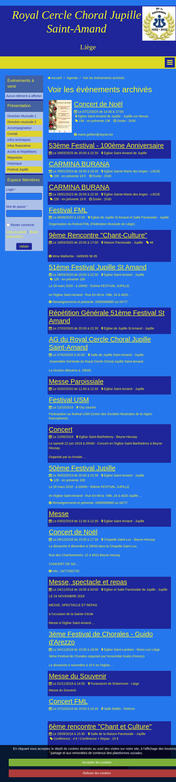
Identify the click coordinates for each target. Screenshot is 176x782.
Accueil (56, 78)
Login (10, 189)
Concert (60, 429)
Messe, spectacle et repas (88, 582)
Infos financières (19, 145)
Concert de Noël (98, 104)
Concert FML (68, 701)
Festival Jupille (17, 169)
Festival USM (69, 399)
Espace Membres (23, 180)
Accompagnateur (19, 128)
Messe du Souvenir (78, 676)
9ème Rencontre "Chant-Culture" (98, 235)
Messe (59, 513)
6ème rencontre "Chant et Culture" (100, 726)
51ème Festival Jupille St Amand (97, 267)
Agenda (72, 78)
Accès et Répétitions (22, 151)
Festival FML (68, 210)
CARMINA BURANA (79, 164)
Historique (14, 163)
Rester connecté (20, 225)
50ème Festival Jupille (82, 468)
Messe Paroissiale (76, 381)
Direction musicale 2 (21, 122)
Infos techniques (19, 140)
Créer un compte (16, 231)
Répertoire (14, 157)
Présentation (19, 105)
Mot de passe (15, 206)
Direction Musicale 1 (21, 116)
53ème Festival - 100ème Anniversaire (106, 145)
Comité (12, 134)
